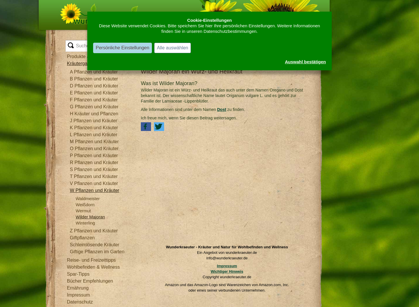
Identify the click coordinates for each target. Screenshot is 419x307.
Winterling (85, 222)
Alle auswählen (172, 47)
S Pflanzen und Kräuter (94, 169)
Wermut (83, 210)
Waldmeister (88, 198)
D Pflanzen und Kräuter (94, 85)
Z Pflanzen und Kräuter (94, 230)
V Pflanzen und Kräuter (94, 183)
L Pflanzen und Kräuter (93, 134)
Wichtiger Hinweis (227, 271)
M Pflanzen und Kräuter (94, 141)
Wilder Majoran (90, 216)
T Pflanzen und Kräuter (94, 176)
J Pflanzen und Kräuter (93, 120)
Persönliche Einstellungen (122, 47)
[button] (146, 126)
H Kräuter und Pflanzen (94, 113)
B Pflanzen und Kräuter (94, 78)
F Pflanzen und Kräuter (94, 99)
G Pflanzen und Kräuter (94, 106)
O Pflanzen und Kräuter (94, 148)
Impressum (227, 266)
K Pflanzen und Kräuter (94, 127)
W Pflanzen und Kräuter (94, 190)
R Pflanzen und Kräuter (94, 162)
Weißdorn (85, 204)
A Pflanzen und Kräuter (94, 71)
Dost (221, 109)
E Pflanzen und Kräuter (94, 92)
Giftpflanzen (82, 237)
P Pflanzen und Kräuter (94, 155)
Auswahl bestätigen (305, 61)
